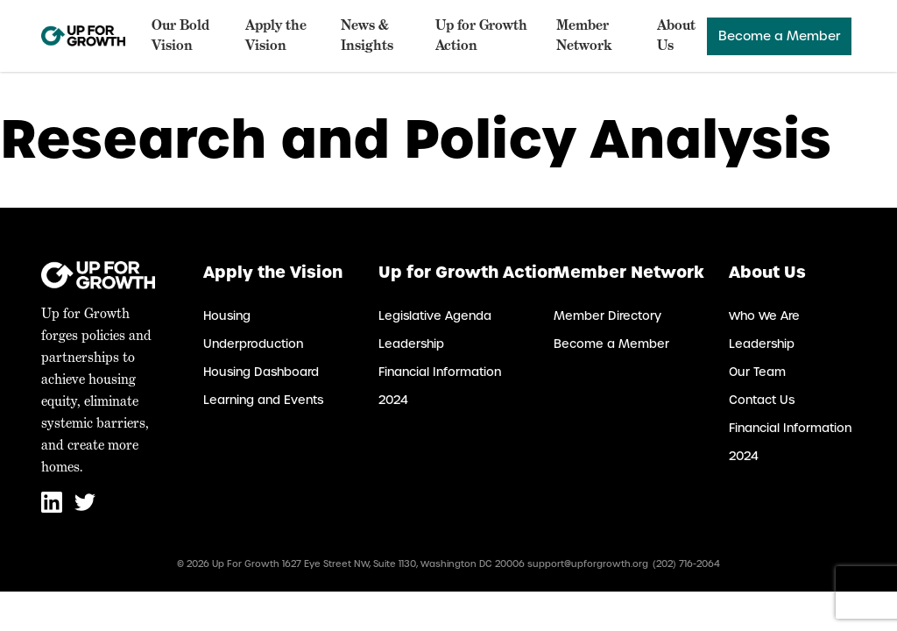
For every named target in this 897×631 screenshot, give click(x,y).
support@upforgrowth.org (587, 564)
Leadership (411, 344)
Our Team (757, 372)
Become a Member (779, 36)
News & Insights (367, 35)
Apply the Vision (276, 35)
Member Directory (607, 315)
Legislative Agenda (434, 315)
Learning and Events (263, 400)
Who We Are (764, 315)
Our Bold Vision (180, 35)
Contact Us (762, 400)
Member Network (584, 35)
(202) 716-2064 (686, 564)
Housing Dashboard (261, 372)
